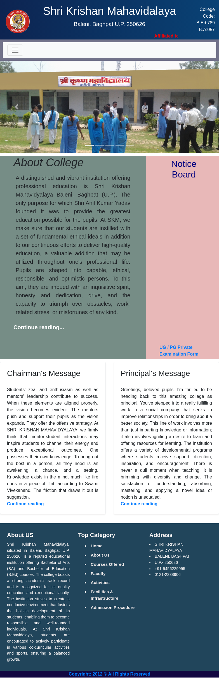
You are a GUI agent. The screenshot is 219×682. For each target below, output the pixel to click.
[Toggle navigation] (15, 50)
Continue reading (25, 503)
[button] (16, 107)
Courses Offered (107, 564)
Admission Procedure (113, 607)
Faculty (98, 573)
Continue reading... (38, 327)
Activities (100, 582)
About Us (100, 555)
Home (96, 545)
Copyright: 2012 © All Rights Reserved (109, 674)
